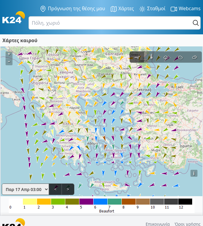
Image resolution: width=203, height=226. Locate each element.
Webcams (185, 9)
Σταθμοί (152, 9)
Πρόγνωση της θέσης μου (72, 8)
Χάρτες (122, 9)
